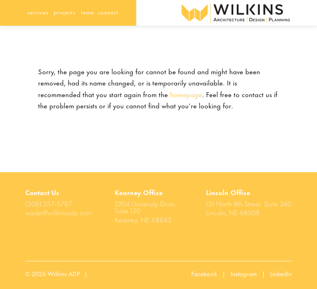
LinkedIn (281, 273)
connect (108, 12)
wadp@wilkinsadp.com (58, 212)
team (87, 12)
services (38, 12)
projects (64, 12)
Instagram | (250, 273)
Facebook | (210, 273)
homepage (186, 94)
